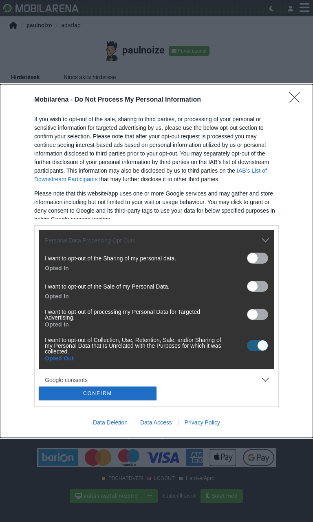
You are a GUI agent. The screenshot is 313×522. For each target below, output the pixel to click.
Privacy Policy (202, 422)
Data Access (156, 422)
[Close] (297, 100)
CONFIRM (97, 393)
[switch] (257, 258)
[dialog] (156, 261)
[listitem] (156, 240)
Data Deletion (110, 422)
